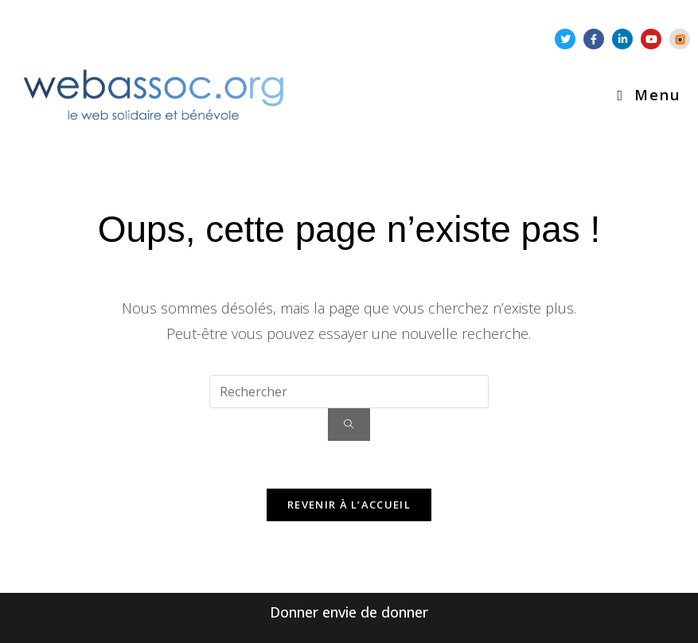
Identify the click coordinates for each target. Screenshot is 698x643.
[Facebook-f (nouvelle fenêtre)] (593, 39)
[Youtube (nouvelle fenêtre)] (651, 39)
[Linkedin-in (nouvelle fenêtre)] (622, 39)
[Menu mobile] (648, 94)
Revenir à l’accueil (349, 504)
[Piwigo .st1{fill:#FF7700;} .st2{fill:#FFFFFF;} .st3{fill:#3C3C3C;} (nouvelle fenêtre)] (679, 39)
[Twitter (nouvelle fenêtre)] (565, 39)
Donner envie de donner (349, 612)
